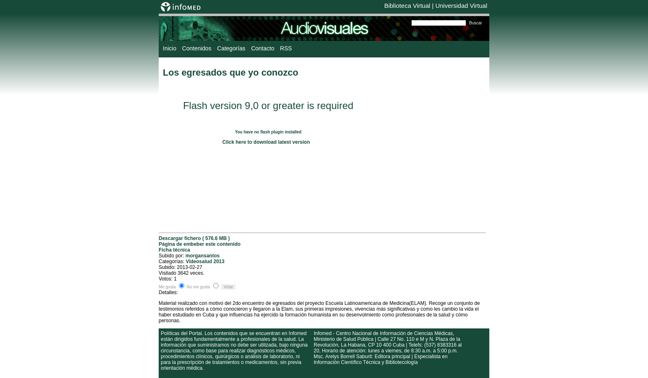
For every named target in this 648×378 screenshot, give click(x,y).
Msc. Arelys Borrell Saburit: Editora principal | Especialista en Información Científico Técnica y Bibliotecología (381, 359)
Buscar (475, 23)
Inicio (169, 48)
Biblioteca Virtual (407, 5)
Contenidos (197, 48)
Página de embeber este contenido (200, 244)
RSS (286, 48)
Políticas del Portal (181, 333)
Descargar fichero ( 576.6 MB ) (194, 238)
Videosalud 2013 (205, 261)
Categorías (231, 48)
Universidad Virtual (461, 5)
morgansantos (203, 256)
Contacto (262, 48)
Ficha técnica (174, 250)
